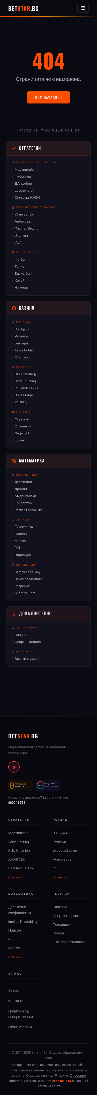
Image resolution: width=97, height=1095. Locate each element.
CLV (18, 242)
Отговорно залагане (69, 942)
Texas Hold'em (25, 350)
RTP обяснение (27, 388)
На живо (21, 287)
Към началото (48, 97)
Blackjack (22, 329)
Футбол (21, 259)
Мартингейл (24, 169)
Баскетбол (23, 273)
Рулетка (21, 336)
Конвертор (23, 503)
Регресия (22, 586)
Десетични (23, 482)
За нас (13, 990)
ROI (17, 547)
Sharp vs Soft (25, 593)
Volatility (21, 402)
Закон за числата (28, 579)
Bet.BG (23, 8)
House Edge (24, 395)
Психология (62, 924)
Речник (58, 933)
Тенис (19, 266)
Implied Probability (28, 510)
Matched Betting (27, 228)
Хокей (20, 280)
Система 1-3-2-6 (27, 197)
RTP (56, 868)
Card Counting (25, 381)
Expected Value (26, 526)
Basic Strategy (25, 374)
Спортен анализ (28, 641)
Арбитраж (23, 221)
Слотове (21, 357)
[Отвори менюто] (83, 8)
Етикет (20, 440)
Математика (28, 461)
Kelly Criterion (19, 850)
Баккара (21, 343)
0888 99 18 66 (62, 1081)
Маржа (20, 540)
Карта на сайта (49, 1086)
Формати (22, 419)
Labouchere (24, 190)
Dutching (21, 235)
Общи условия (20, 1027)
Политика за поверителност (20, 1014)
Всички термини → (30, 658)
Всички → (15, 877)
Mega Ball (22, 433)
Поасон (21, 533)
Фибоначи (23, 176)
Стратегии (26, 148)
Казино (23, 308)
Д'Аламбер (23, 183)
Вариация (23, 554)
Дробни (21, 489)
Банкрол (21, 634)
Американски (25, 496)
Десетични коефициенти (19, 910)
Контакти (15, 1001)
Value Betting (24, 214)
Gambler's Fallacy (27, 572)
